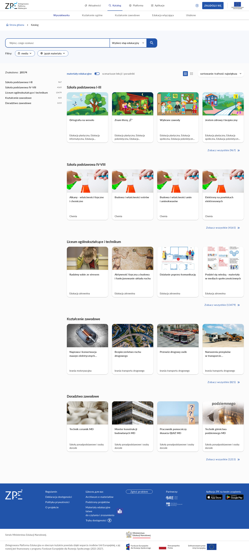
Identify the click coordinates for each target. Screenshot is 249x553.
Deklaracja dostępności (58, 496)
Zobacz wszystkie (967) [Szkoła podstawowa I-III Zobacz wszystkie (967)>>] (224, 150)
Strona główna (15, 25)
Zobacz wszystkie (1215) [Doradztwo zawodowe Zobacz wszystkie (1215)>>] (223, 459)
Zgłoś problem (139, 491)
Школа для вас (95, 491)
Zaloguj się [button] (212, 5)
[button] (197, 5)
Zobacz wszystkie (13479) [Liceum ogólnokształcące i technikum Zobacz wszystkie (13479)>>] (222, 305)
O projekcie (52, 507)
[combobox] (25, 53)
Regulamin (51, 491)
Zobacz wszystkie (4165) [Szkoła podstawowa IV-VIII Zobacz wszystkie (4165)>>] (223, 228)
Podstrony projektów (98, 502)
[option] (33, 82)
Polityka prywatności (57, 502)
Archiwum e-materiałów (99, 496)
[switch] (101, 74)
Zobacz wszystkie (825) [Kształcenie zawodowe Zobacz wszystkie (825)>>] (224, 382)
